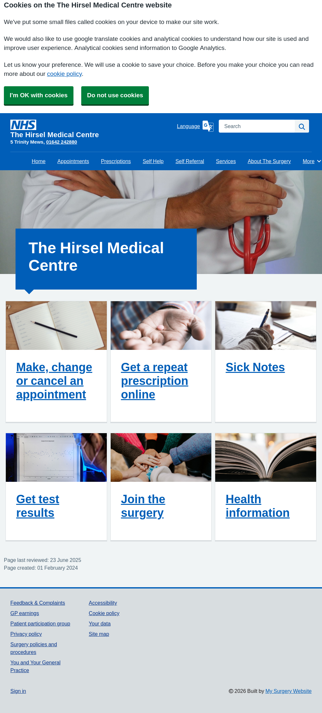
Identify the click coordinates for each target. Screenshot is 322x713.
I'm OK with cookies (39, 95)
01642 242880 (61, 141)
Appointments (73, 161)
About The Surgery (269, 161)
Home (39, 161)
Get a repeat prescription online (154, 380)
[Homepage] (92, 129)
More (312, 161)
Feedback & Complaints (37, 602)
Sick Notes (255, 367)
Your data (99, 623)
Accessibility (103, 602)
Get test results (37, 505)
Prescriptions (116, 161)
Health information (258, 505)
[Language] (195, 126)
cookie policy (64, 74)
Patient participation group (40, 623)
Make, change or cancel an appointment (54, 380)
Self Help (153, 161)
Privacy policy (26, 633)
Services (226, 161)
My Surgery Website (288, 691)
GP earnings (24, 613)
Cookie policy (104, 613)
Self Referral (189, 161)
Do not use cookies (115, 95)
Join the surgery (143, 505)
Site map (99, 633)
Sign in (18, 691)
